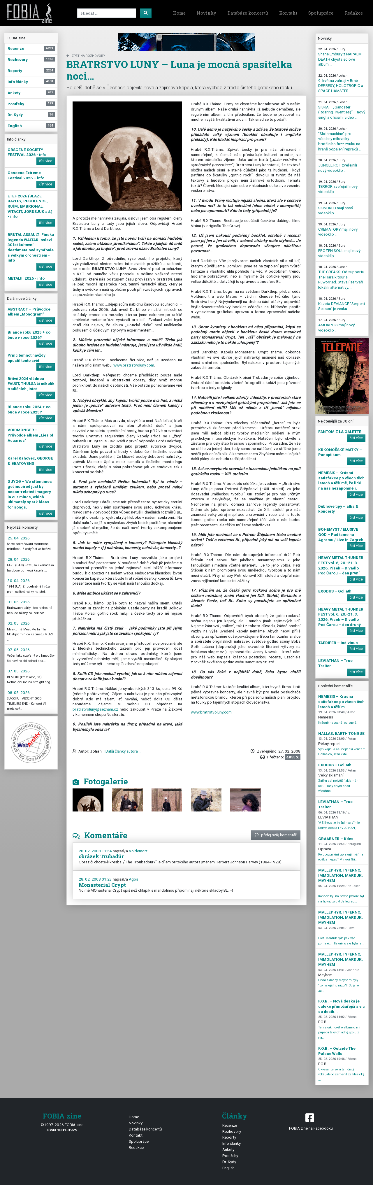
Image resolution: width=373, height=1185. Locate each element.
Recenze (229, 1125)
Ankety (228, 1149)
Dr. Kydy (229, 1161)
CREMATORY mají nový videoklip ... (338, 229)
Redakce (354, 13)
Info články (231, 1143)
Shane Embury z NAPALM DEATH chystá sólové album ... (340, 56)
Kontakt (288, 13)
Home (179, 13)
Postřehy (230, 1155)
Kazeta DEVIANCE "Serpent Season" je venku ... (341, 304)
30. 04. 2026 (19, 580)
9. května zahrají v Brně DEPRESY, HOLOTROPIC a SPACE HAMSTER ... (340, 83)
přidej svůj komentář (276, 834)
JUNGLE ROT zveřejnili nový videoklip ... (337, 165)
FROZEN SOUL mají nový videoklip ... (339, 251)
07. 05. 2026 (19, 649)
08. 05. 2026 (19, 692)
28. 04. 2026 (19, 559)
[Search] (106, 13)
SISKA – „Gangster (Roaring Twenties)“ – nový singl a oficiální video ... (341, 110)
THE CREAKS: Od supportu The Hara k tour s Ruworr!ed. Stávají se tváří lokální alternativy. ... (341, 277)
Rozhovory (231, 1131)
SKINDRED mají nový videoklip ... (335, 208)
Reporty (229, 1137)
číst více (45, 161)
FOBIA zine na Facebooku (310, 1121)
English (228, 1167)
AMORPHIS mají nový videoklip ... (336, 325)
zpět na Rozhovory (85, 56)
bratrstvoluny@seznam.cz (95, 709)
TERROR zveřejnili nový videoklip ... (338, 187)
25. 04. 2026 (19, 538)
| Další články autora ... (122, 751)
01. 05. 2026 (19, 601)
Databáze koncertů (248, 13)
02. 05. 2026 (19, 623)
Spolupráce (320, 13)
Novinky (206, 13)
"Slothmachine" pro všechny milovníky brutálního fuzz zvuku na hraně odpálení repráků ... (340, 139)
